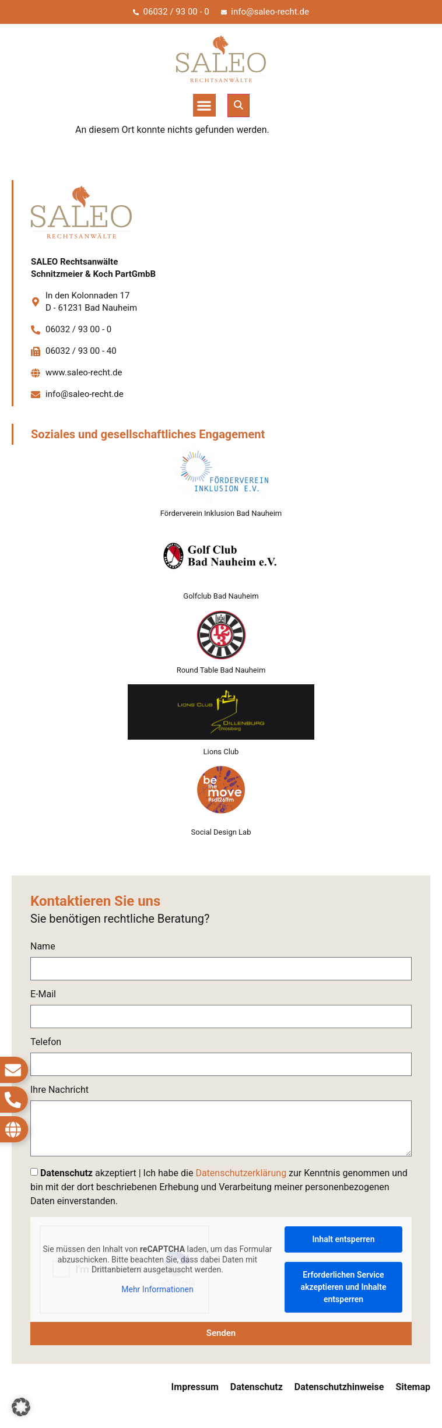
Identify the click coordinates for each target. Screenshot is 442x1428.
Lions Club (221, 751)
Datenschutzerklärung (240, 1173)
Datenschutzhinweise (339, 1386)
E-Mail (43, 995)
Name (42, 947)
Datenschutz (256, 1386)
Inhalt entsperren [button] (344, 1239)
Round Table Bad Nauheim (221, 670)
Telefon (45, 1042)
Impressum (195, 1386)
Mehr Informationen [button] (157, 1288)
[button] (204, 105)
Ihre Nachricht (59, 1090)
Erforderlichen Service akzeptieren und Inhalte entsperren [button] (344, 1287)
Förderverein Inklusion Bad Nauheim (221, 513)
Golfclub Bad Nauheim (220, 596)
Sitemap (412, 1386)
